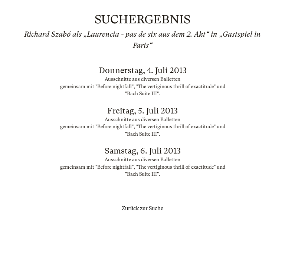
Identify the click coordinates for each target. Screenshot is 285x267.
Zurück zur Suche (142, 208)
